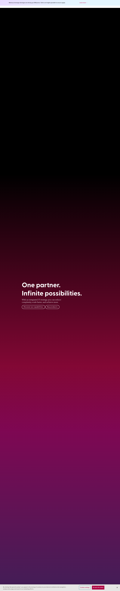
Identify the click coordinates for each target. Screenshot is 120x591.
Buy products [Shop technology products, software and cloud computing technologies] (52, 307)
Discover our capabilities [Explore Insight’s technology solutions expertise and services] (33, 307)
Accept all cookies (98, 587)
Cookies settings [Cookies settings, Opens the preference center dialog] (84, 587)
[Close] (117, 587)
